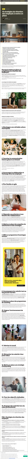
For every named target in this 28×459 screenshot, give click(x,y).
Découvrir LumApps (4, 169)
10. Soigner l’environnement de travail (7, 57)
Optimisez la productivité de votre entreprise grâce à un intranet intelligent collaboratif (15, 193)
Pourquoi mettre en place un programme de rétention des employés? (11, 47)
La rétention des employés (5, 75)
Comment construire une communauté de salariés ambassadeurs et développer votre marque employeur (13, 450)
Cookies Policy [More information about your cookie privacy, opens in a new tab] (10, 458)
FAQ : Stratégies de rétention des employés (8, 64)
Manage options (25, 454)
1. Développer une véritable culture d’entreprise (8, 48)
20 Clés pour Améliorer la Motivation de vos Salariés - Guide (8, 448)
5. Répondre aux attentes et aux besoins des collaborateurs (10, 52)
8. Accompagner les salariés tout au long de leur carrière (9, 55)
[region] (14, 455)
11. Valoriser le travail (5, 58)
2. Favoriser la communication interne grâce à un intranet (9, 49)
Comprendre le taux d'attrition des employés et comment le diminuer (9, 449)
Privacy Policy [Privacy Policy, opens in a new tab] (13, 458)
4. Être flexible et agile (5, 51)
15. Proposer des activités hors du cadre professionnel (9, 63)
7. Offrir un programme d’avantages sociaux (8, 54)
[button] (26, 3)
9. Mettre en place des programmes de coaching (8, 56)
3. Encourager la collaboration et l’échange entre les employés (10, 50)
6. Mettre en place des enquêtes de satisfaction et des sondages (10, 53)
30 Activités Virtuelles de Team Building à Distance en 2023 (8, 447)
